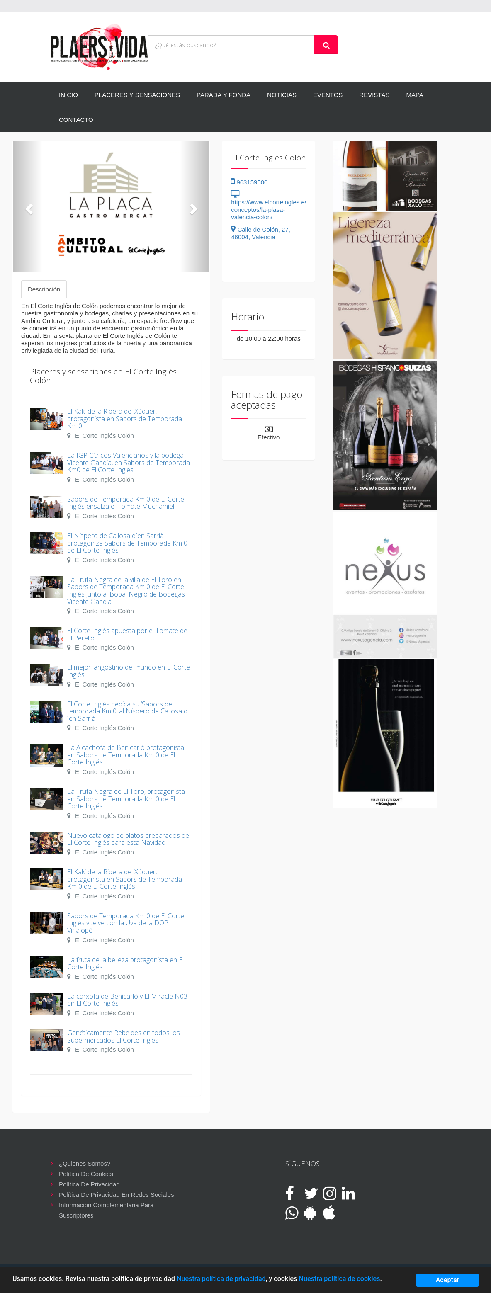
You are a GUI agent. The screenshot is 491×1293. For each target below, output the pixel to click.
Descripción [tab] (44, 289)
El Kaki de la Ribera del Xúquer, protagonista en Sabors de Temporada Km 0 (124, 418)
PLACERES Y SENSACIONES (137, 94)
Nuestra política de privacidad (221, 1279)
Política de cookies (86, 1173)
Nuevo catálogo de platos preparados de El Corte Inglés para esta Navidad (128, 839)
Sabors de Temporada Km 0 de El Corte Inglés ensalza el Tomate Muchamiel (125, 503)
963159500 (249, 182)
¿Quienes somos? (84, 1163)
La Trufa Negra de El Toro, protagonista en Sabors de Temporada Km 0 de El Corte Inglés (126, 798)
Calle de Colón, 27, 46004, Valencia (260, 233)
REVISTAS (374, 94)
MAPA (414, 94)
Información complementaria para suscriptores (106, 1205)
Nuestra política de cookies (339, 1279)
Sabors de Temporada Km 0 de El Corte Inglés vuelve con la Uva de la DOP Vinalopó (125, 923)
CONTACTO (76, 119)
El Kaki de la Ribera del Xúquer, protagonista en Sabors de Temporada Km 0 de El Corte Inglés (124, 879)
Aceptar (447, 1280)
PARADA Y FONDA (223, 94)
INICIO (68, 94)
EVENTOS (328, 94)
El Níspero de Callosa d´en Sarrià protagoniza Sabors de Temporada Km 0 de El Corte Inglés (127, 543)
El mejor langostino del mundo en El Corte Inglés (128, 670)
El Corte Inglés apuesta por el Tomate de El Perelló (127, 634)
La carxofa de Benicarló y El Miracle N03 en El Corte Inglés (127, 1000)
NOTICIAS (282, 94)
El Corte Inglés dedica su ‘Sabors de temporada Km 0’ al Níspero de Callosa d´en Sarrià (127, 711)
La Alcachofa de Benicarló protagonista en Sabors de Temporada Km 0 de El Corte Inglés (125, 755)
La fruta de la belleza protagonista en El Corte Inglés (125, 963)
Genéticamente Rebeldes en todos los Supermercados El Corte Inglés (123, 1036)
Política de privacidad (89, 1184)
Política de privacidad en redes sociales (116, 1194)
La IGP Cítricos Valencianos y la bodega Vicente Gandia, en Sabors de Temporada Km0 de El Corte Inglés (128, 462)
